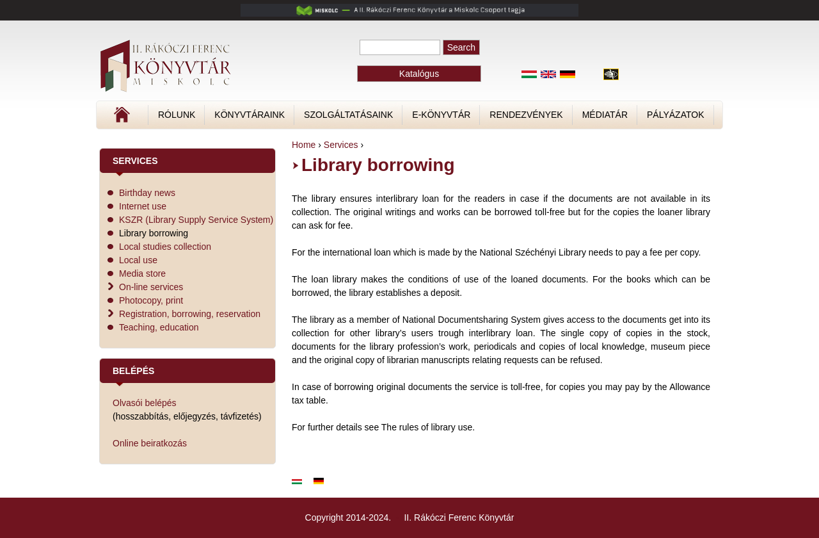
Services (341, 145)
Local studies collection (165, 246)
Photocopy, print (151, 300)
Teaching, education (159, 327)
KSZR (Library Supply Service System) (196, 220)
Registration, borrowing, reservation (189, 314)
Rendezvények (525, 115)
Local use (138, 260)
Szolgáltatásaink (348, 115)
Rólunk (176, 115)
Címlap (164, 119)
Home (303, 145)
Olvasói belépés (145, 403)
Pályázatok (675, 115)
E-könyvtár (441, 115)
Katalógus (419, 74)
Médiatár (605, 115)
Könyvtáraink (249, 115)
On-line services (151, 287)
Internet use (142, 206)
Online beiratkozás (150, 443)
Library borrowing (153, 233)
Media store (142, 273)
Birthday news (147, 193)
